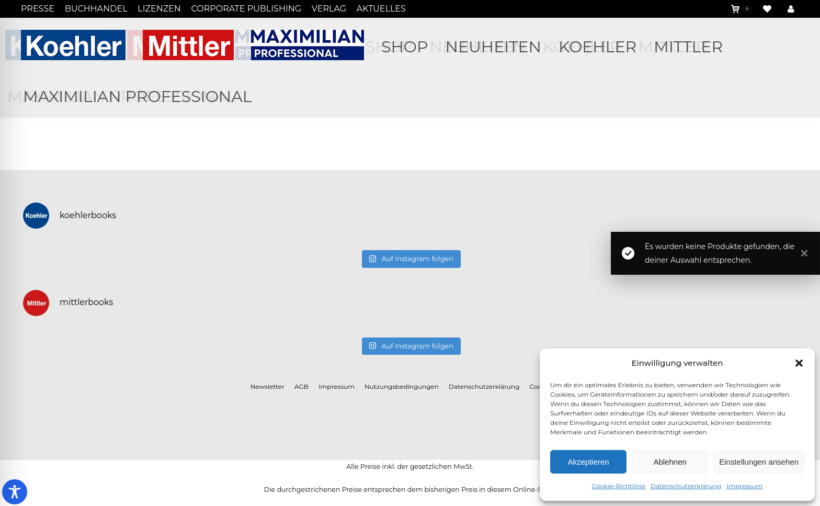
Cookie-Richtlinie (618, 486)
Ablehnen (669, 461)
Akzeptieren (588, 461)
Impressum (744, 486)
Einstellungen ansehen (759, 461)
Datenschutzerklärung (686, 486)
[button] (799, 363)
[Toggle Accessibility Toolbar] (14, 491)
